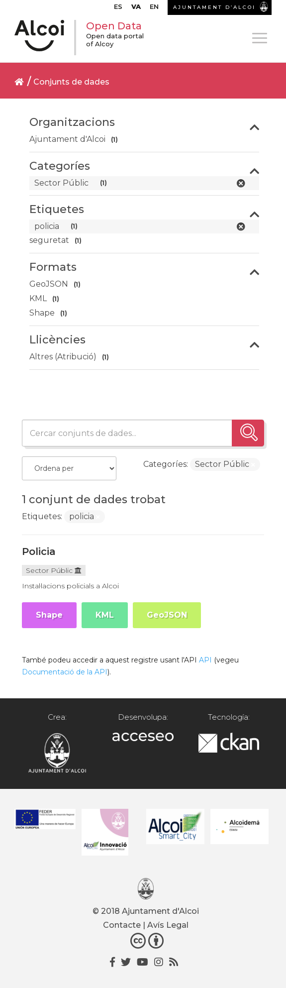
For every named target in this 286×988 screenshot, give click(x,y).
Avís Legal (168, 925)
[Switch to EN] (154, 8)
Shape (49, 615)
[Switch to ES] (118, 8)
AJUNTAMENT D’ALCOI (214, 7)
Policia (39, 551)
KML (104, 615)
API (205, 660)
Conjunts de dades (71, 82)
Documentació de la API (64, 671)
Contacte (122, 925)
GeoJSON (167, 615)
